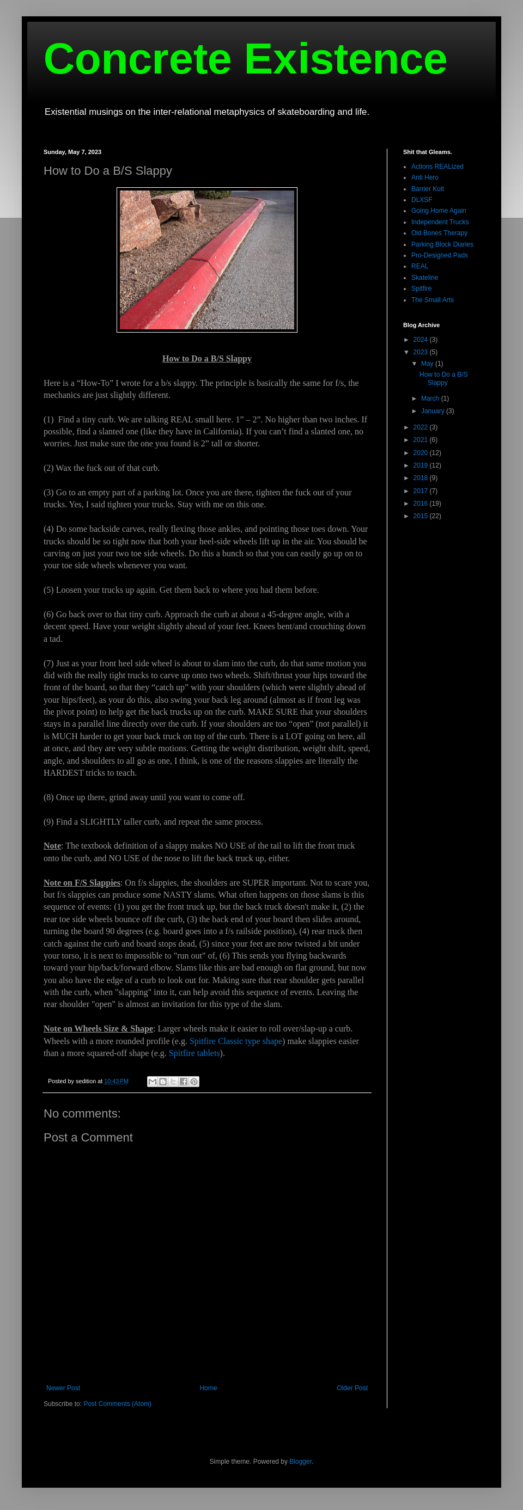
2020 (421, 453)
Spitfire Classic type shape (236, 1041)
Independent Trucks (440, 222)
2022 (421, 427)
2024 (421, 339)
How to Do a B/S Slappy (443, 378)
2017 (421, 491)
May (428, 363)
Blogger (300, 1461)
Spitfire (421, 288)
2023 (421, 352)
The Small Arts (432, 300)
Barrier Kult (427, 189)
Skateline (424, 277)
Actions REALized (437, 166)
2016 (421, 503)
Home (208, 1388)
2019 (421, 465)
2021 (421, 440)
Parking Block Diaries (442, 244)
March (431, 398)
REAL (419, 266)
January (433, 411)
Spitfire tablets (194, 1053)
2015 (421, 516)
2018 (421, 478)
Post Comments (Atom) (117, 1404)
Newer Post (63, 1388)
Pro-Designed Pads (439, 255)
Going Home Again (438, 210)
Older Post (352, 1388)
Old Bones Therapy (439, 233)
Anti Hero (425, 177)
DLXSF (422, 200)
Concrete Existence (246, 58)
